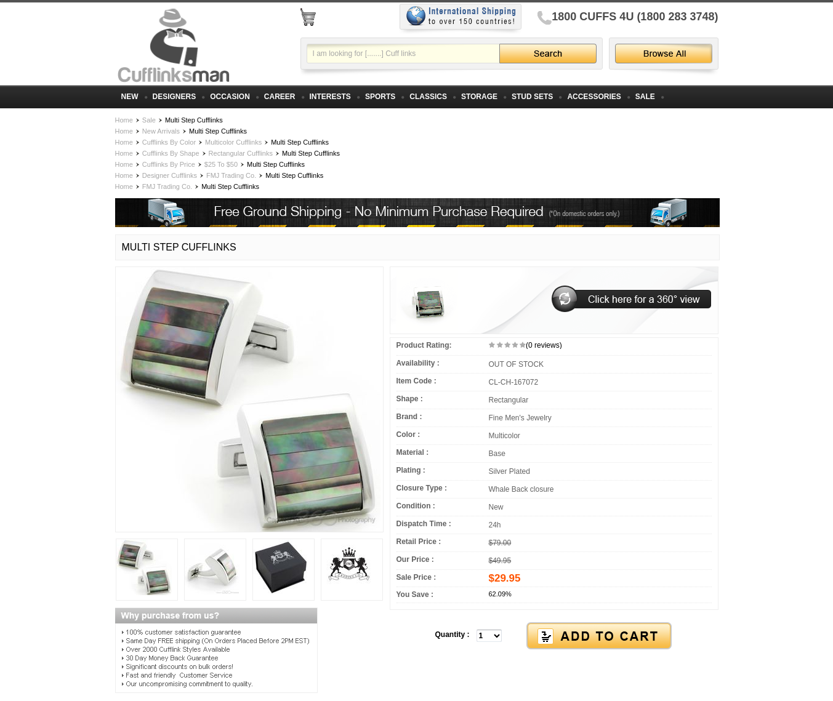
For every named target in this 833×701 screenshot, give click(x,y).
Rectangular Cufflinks (241, 153)
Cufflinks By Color (169, 142)
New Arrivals (161, 131)
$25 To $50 (221, 164)
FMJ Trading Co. (231, 175)
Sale (149, 120)
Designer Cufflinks (169, 175)
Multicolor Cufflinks (233, 142)
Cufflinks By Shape (170, 153)
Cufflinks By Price (168, 164)
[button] (554, 636)
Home (124, 120)
